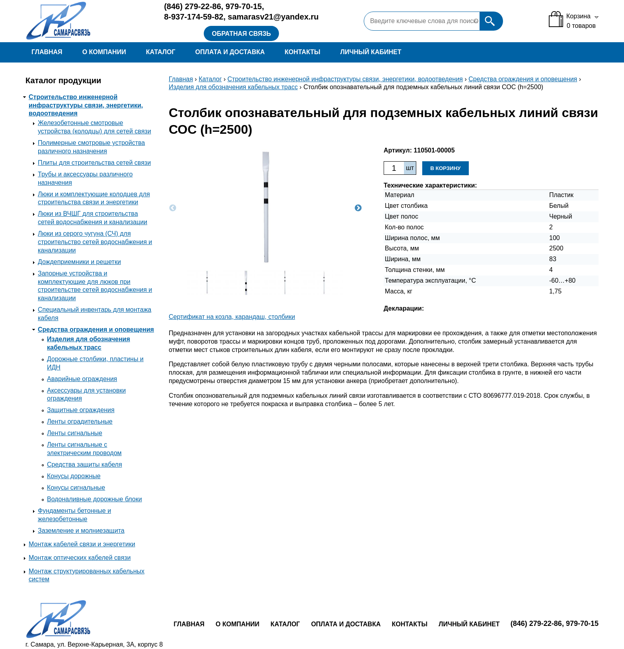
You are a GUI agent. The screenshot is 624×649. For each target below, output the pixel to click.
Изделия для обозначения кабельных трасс (233, 87)
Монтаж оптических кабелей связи (80, 557)
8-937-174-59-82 (193, 16)
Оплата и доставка (230, 52)
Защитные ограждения (81, 410)
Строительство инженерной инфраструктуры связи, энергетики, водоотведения (86, 105)
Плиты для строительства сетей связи (94, 162)
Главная (46, 52)
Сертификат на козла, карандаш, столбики (232, 316)
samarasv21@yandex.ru (273, 16)
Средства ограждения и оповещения (96, 329)
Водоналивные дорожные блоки (94, 499)
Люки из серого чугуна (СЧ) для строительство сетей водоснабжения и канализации (95, 242)
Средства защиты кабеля (84, 464)
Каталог (161, 52)
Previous (173, 208)
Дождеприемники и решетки (79, 261)
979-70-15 (244, 6)
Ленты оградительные (80, 421)
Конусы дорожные (74, 476)
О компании (104, 52)
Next (358, 208)
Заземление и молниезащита (81, 530)
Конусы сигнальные (76, 487)
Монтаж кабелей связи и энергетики (82, 544)
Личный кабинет (370, 52)
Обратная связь (241, 33)
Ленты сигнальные (74, 433)
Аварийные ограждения (82, 378)
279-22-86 (192, 6)
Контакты (302, 52)
